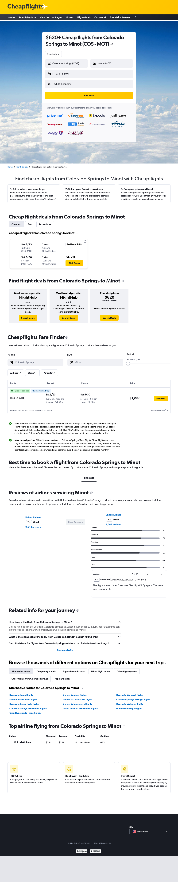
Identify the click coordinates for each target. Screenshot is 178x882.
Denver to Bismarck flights (129, 692)
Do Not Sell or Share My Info (79, 841)
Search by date (27, 17)
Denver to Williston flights (129, 701)
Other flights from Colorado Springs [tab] (30, 676)
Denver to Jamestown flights (77, 701)
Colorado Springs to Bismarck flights (28, 706)
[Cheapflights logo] (25, 6)
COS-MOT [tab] (89, 475)
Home (11, 17)
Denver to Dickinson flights (23, 697)
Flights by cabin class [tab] (74, 669)
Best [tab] (30, 221)
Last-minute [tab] (45, 221)
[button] (65, 73)
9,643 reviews (33, 524)
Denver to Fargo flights (21, 692)
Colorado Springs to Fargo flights (133, 697)
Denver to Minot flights (74, 692)
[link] (28, 315)
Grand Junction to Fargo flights (25, 710)
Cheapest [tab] (16, 221)
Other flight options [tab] (127, 669)
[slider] (128, 361)
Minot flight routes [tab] (100, 669)
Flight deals (84, 17)
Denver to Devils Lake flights (77, 697)
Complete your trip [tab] (46, 669)
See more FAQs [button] (65, 647)
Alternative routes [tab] (21, 669)
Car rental (100, 17)
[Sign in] (136, 17)
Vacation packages (51, 17)
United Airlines (33, 514)
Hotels (70, 17)
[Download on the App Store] (95, 849)
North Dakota (22, 164)
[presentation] (111, 44)
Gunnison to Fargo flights (129, 706)
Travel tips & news (120, 17)
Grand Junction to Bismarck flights (80, 706)
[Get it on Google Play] (81, 849)
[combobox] (53, 54)
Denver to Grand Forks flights (24, 701)
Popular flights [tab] (62, 676)
